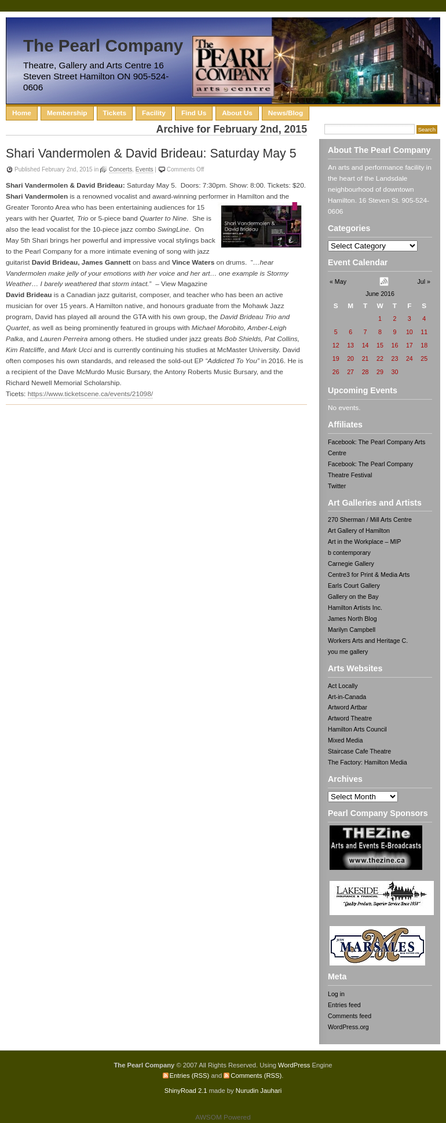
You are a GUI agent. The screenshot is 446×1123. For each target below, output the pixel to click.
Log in (336, 993)
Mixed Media (345, 740)
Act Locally (342, 685)
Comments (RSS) (256, 1075)
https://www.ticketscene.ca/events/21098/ (90, 394)
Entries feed (344, 1004)
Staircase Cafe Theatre (359, 751)
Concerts (120, 169)
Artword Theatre (350, 718)
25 (424, 358)
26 (335, 371)
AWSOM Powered (223, 1117)
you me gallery (348, 651)
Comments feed (349, 1015)
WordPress (294, 1065)
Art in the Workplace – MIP (364, 541)
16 (394, 345)
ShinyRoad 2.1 (185, 1090)
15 (379, 345)
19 (335, 358)
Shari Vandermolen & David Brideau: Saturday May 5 (151, 153)
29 (379, 371)
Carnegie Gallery (351, 563)
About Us (237, 113)
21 (365, 358)
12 (335, 345)
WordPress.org (348, 1026)
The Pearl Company (103, 45)
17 (409, 345)
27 (350, 371)
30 (394, 371)
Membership (67, 113)
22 (379, 358)
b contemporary (349, 552)
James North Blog (352, 618)
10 (409, 331)
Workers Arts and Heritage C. (368, 640)
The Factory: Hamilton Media (367, 762)
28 (365, 371)
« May (338, 281)
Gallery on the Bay (353, 596)
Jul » (424, 281)
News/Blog (285, 113)
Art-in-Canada (347, 696)
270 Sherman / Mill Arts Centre (370, 519)
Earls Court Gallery (354, 585)
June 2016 (379, 293)
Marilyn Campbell (351, 629)
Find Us (193, 113)
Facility (154, 113)
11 (424, 331)
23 (394, 358)
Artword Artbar (347, 707)
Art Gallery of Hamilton (359, 530)
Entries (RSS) (190, 1075)
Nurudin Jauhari (259, 1090)
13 (350, 345)
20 (350, 358)
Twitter (337, 485)
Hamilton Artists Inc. (355, 607)
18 (424, 345)
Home (21, 113)
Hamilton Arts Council (357, 729)
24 (409, 358)
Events (144, 169)
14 (365, 345)
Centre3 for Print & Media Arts (369, 574)
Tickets (115, 113)
